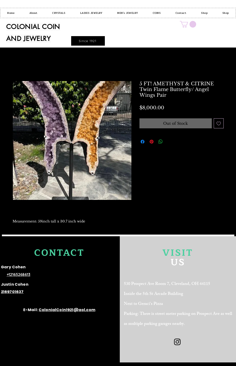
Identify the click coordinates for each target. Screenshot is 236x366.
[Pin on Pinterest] (151, 141)
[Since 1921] (88, 41)
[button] (188, 24)
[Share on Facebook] (142, 141)
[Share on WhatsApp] (160, 141)
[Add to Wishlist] (219, 123)
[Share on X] (169, 141)
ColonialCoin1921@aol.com (67, 310)
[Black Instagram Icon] (177, 341)
